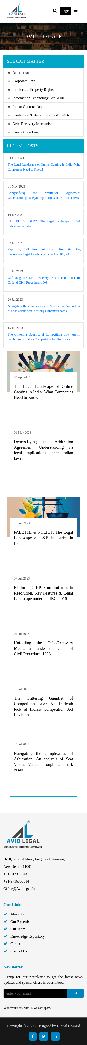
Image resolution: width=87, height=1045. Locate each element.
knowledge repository (27, 936)
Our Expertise (20, 922)
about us (17, 914)
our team (17, 929)
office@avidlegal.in (19, 889)
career (15, 944)
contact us (18, 951)
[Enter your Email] (35, 993)
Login (65, 11)
